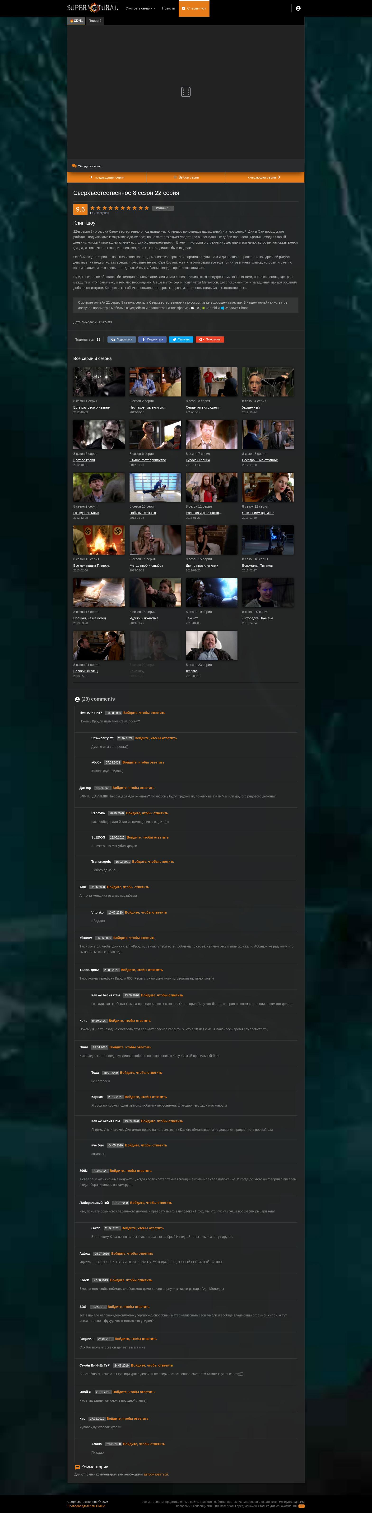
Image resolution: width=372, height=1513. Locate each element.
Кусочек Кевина (198, 460)
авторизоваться (156, 1474)
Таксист (192, 618)
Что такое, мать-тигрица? (148, 407)
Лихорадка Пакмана (257, 618)
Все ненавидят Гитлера (91, 565)
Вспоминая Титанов (257, 565)
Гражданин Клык (86, 513)
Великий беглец (85, 671)
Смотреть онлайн (139, 8)
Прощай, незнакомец (89, 618)
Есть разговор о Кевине (91, 407)
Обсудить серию (86, 166)
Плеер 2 (95, 21)
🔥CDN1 (76, 21)
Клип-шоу (137, 671)
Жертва (192, 671)
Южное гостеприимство (148, 460)
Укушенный (251, 407)
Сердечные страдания (203, 407)
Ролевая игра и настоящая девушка (204, 513)
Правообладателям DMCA (86, 1506)
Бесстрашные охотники (260, 460)
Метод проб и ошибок (146, 565)
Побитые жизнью (143, 513)
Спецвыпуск (196, 8)
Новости (168, 8)
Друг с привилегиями (202, 565)
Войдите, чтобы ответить (144, 713)
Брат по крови (84, 460)
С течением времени (258, 513)
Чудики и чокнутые (144, 618)
